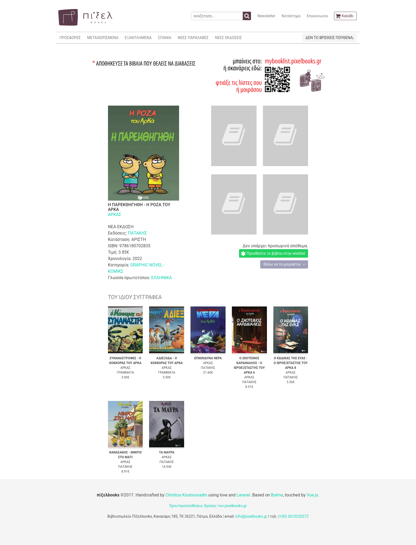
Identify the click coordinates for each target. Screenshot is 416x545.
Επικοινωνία (317, 16)
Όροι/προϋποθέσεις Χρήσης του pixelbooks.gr (208, 506)
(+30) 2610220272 (293, 516)
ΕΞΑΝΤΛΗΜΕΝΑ (138, 38)
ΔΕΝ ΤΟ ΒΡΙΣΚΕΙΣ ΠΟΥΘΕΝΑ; (329, 38)
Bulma (277, 495)
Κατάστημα (291, 16)
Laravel (243, 495)
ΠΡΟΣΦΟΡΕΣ (70, 38)
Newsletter (266, 16)
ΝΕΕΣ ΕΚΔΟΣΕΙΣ (228, 38)
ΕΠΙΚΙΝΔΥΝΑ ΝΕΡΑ (208, 358)
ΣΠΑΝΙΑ (164, 38)
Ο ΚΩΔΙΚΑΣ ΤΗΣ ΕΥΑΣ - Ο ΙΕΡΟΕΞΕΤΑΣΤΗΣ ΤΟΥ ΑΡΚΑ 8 (290, 363)
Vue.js (312, 495)
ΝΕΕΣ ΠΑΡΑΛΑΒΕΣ (193, 38)
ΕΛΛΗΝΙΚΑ (161, 277)
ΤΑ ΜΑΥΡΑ (166, 452)
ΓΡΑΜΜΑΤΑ (125, 372)
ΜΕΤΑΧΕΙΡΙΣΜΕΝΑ (102, 38)
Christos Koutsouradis (186, 495)
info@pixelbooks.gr (251, 516)
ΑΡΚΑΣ (114, 214)
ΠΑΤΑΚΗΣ (137, 233)
